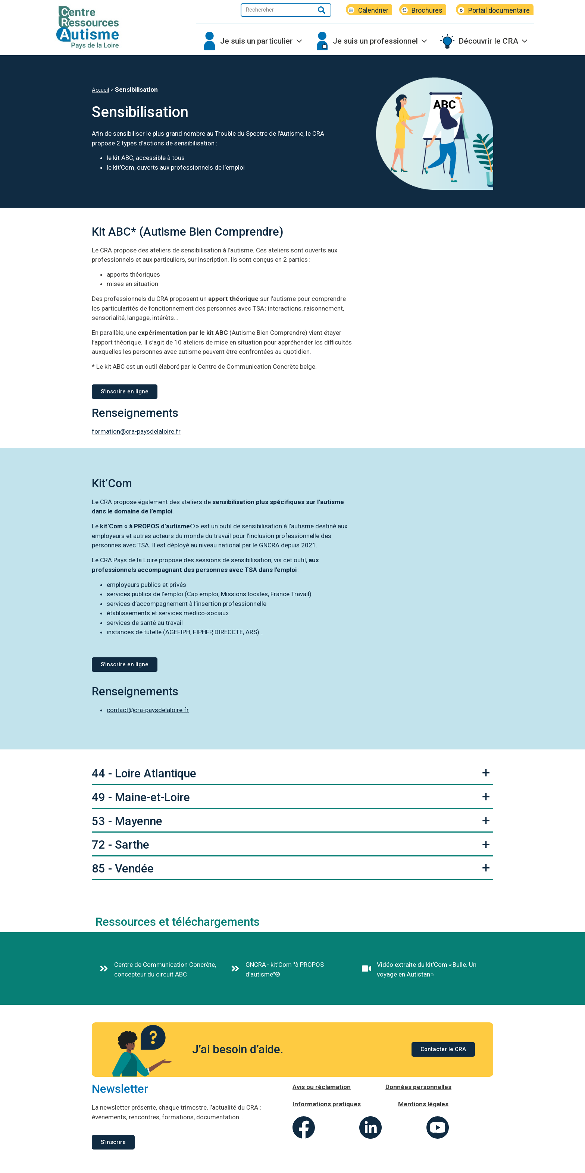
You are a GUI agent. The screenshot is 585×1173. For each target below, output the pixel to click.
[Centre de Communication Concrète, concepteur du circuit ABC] (104, 968)
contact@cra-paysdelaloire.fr (148, 710)
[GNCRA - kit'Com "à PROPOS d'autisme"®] (235, 968)
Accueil (100, 90)
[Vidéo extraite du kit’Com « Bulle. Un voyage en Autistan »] (366, 968)
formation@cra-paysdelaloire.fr (136, 431)
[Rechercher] (322, 10)
